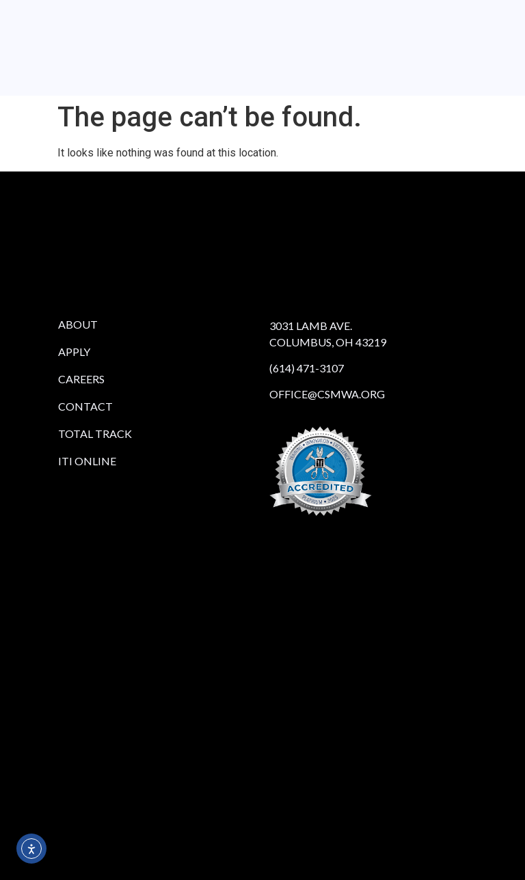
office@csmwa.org (327, 393)
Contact (85, 406)
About (78, 324)
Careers (81, 378)
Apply (74, 351)
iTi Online (87, 460)
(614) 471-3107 (306, 367)
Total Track (95, 433)
